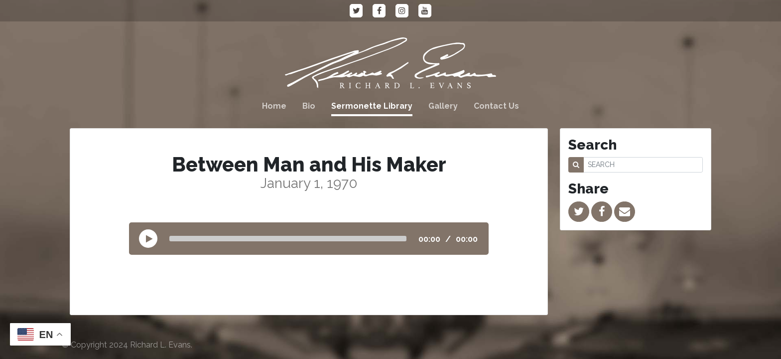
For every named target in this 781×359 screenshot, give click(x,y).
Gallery (443, 106)
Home (274, 106)
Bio (308, 106)
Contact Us (496, 106)
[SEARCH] (643, 165)
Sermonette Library (371, 106)
